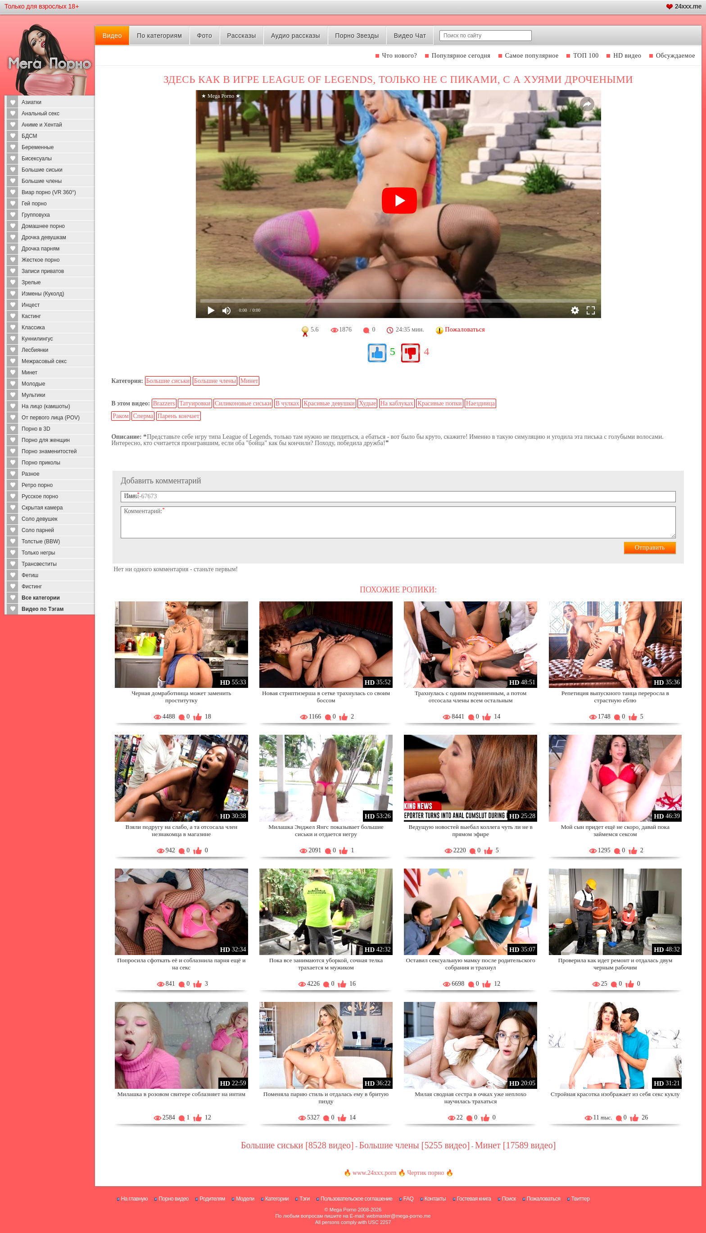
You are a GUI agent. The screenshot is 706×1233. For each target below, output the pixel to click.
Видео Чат (410, 35)
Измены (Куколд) (43, 294)
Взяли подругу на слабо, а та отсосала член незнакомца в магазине (182, 830)
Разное (31, 474)
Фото (204, 35)
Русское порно (40, 496)
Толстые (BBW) (41, 541)
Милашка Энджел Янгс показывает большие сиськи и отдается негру (326, 830)
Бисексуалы (37, 158)
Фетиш (30, 575)
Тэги (304, 1199)
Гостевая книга (474, 1199)
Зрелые (31, 282)
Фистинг (32, 586)
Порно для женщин (46, 440)
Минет (29, 372)
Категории (277, 1199)
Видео (112, 35)
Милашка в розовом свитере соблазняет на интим (181, 1094)
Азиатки (31, 102)
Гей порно (34, 203)
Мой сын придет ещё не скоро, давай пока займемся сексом (615, 830)
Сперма (143, 416)
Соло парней (38, 530)
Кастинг (31, 316)
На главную (134, 1199)
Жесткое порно (40, 260)
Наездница (480, 403)
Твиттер (580, 1199)
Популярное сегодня (461, 55)
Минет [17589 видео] (515, 1145)
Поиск (509, 1199)
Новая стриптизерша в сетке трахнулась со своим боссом (326, 697)
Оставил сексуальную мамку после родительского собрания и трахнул (470, 964)
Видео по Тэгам (42, 609)
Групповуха (36, 215)
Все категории (41, 598)
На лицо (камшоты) (46, 406)
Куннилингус (37, 339)
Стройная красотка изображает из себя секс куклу (615, 1094)
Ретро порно (37, 485)
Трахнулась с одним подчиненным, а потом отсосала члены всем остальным (470, 697)
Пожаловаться (544, 1199)
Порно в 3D (36, 429)
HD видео (627, 55)
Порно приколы (41, 463)
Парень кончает (178, 416)
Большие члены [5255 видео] (414, 1145)
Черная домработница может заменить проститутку (181, 697)
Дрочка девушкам (44, 237)
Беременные (38, 147)
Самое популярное (532, 55)
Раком (121, 416)
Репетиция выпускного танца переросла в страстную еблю (615, 697)
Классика (33, 327)
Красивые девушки (329, 403)
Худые (367, 403)
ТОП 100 (586, 55)
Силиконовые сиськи (243, 403)
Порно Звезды (357, 35)
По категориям (159, 35)
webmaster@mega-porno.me (399, 1216)
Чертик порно (425, 1172)
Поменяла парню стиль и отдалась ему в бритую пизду (326, 1098)
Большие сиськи (42, 170)
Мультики (33, 395)
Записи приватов (43, 271)
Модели (245, 1199)
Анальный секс (40, 113)
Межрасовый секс (44, 361)
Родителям (212, 1199)
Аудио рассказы (295, 35)
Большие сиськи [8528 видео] (297, 1145)
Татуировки (194, 403)
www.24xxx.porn (374, 1172)
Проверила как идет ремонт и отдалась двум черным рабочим (615, 964)
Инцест (31, 305)
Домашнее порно (43, 226)
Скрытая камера (42, 508)
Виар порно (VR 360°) (49, 192)
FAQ (408, 1199)
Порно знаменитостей (49, 451)
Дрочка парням (40, 249)
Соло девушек (40, 519)
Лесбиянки (35, 350)
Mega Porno (343, 1209)
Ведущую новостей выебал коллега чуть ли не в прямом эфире (470, 830)
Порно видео (173, 1199)
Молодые (33, 384)
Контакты (435, 1199)
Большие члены (42, 181)
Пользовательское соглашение (356, 1199)
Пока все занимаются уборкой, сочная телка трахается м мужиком (326, 964)
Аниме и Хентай (42, 125)
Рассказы (241, 35)
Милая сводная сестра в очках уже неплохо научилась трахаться (470, 1098)
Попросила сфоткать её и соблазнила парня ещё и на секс (181, 964)
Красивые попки (439, 403)
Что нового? (399, 55)
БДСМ (29, 136)
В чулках (287, 403)
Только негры (38, 553)
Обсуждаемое (675, 55)
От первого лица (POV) (51, 417)
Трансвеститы (39, 564)
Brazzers (164, 403)
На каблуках (396, 403)
